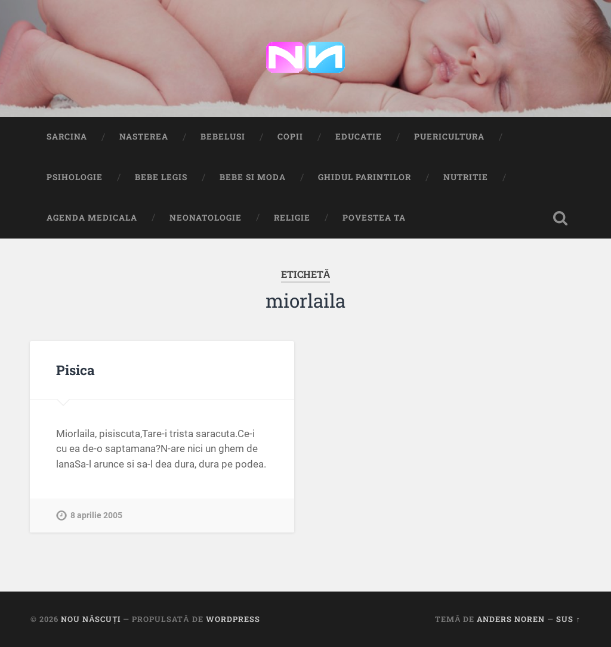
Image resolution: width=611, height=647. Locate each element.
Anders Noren (511, 619)
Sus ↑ (568, 619)
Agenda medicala (92, 217)
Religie (292, 217)
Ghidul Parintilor (364, 177)
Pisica (75, 370)
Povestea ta (374, 217)
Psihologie (75, 177)
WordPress (233, 619)
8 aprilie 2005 (96, 515)
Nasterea (143, 136)
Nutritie (465, 177)
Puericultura (449, 136)
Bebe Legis (161, 177)
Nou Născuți (91, 619)
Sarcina (67, 136)
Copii (290, 136)
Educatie (358, 136)
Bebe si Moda (253, 177)
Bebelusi (222, 136)
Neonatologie (205, 217)
